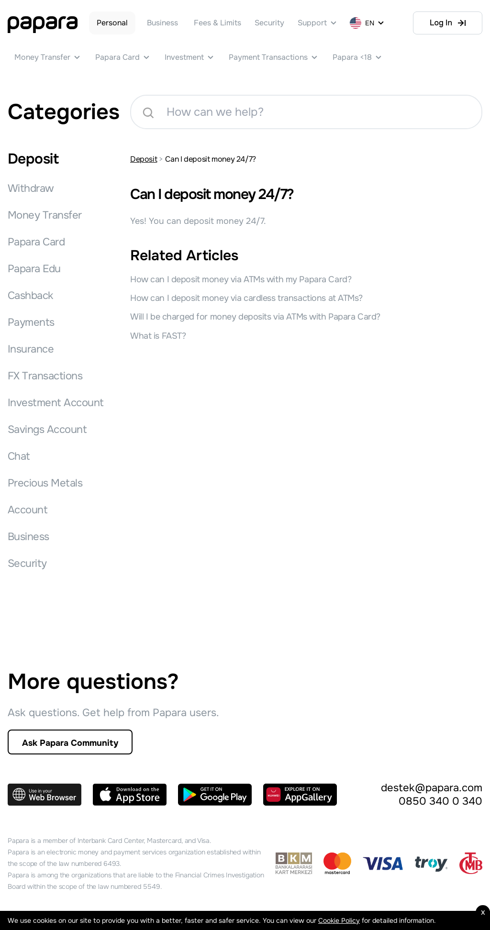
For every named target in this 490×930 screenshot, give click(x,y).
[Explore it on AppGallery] (300, 795)
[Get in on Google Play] (215, 795)
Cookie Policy (339, 920)
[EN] (367, 22)
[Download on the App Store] (130, 795)
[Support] (317, 22)
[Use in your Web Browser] (44, 795)
